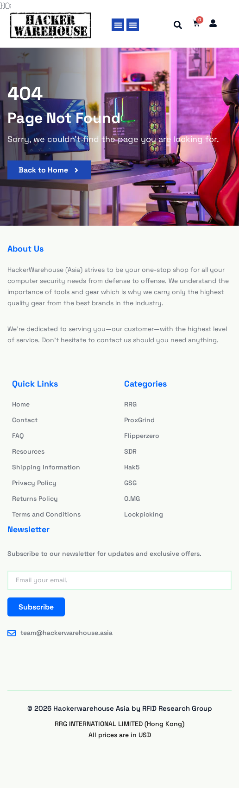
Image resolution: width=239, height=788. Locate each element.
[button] (118, 24)
